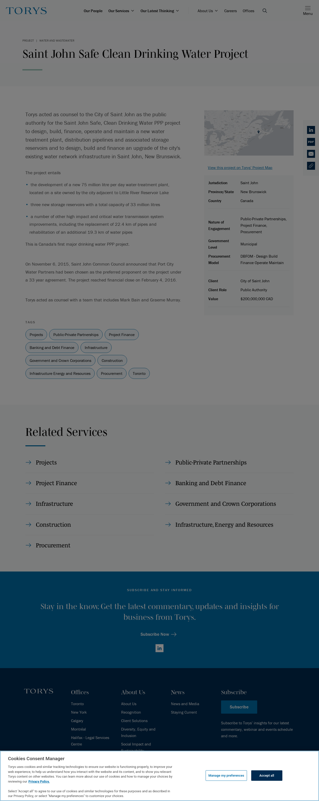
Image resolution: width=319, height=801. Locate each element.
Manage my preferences (226, 775)
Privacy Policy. (39, 781)
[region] (159, 776)
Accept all (266, 775)
